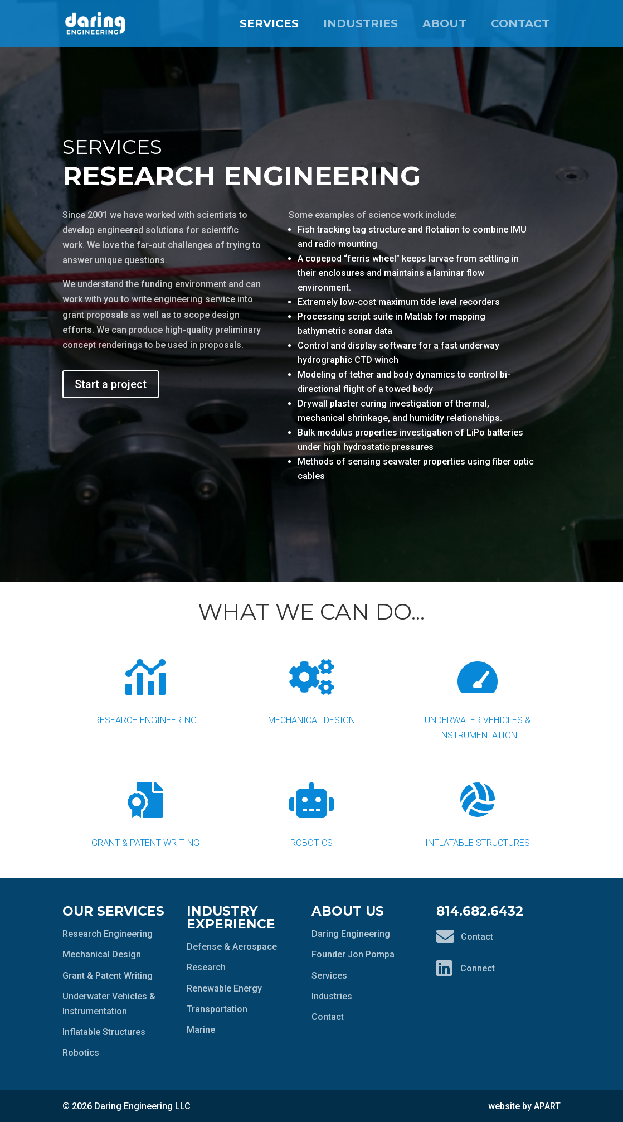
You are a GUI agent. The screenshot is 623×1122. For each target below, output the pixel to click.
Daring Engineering (351, 933)
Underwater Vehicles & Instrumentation (477, 691)
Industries (360, 23)
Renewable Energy (224, 988)
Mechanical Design (311, 683)
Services (269, 23)
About (444, 23)
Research (206, 967)
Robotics (311, 806)
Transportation (217, 1009)
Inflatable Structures (477, 806)
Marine (201, 1029)
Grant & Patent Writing (145, 806)
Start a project (111, 384)
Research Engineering (145, 683)
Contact (520, 23)
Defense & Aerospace (232, 946)
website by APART (524, 1106)
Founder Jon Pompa (353, 954)
